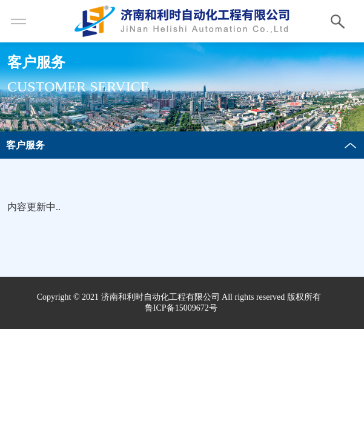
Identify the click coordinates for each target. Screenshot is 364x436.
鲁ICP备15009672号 (181, 307)
